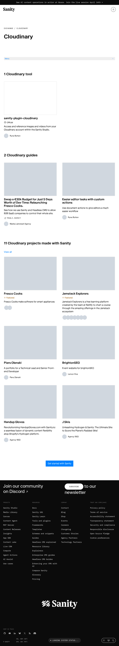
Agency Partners (69, 538)
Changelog (66, 529)
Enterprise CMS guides (43, 555)
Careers (65, 525)
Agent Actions (10, 555)
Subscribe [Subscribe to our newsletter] (74, 486)
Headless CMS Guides (42, 559)
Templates (37, 529)
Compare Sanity (39, 570)
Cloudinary (22, 28)
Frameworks (37, 525)
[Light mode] (104, 640)
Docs (34, 508)
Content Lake (9, 542)
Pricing (36, 579)
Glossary (36, 575)
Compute (7, 551)
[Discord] (34, 633)
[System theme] (108, 640)
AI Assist (8, 559)
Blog (63, 512)
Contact (65, 508)
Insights (7, 533)
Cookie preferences (100, 538)
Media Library (10, 512)
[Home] (9, 9)
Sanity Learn (38, 516)
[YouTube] (9, 633)
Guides (35, 538)
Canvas (6, 516)
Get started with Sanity (59, 463)
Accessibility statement (102, 516)
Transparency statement (102, 521)
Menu (59, 58)
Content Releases (12, 529)
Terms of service (98, 512)
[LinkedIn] (14, 633)
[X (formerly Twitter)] (24, 633)
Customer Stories (69, 533)
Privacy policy (97, 508)
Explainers (37, 551)
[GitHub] (4, 633)
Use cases (8, 563)
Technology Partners (71, 542)
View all (8, 252)
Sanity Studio (10, 508)
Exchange (8, 28)
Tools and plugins (41, 521)
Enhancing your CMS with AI (44, 564)
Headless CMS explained (44, 542)
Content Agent (10, 521)
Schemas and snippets (43, 533)
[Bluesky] (19, 633)
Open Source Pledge (100, 533)
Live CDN (7, 546)
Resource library (41, 546)
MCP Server (8, 525)
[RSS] (29, 633)
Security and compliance (102, 525)
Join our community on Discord (23, 489)
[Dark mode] (113, 640)
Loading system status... (63, 640)
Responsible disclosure (102, 529)
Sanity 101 (37, 512)
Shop (63, 516)
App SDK (7, 538)
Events (64, 521)
